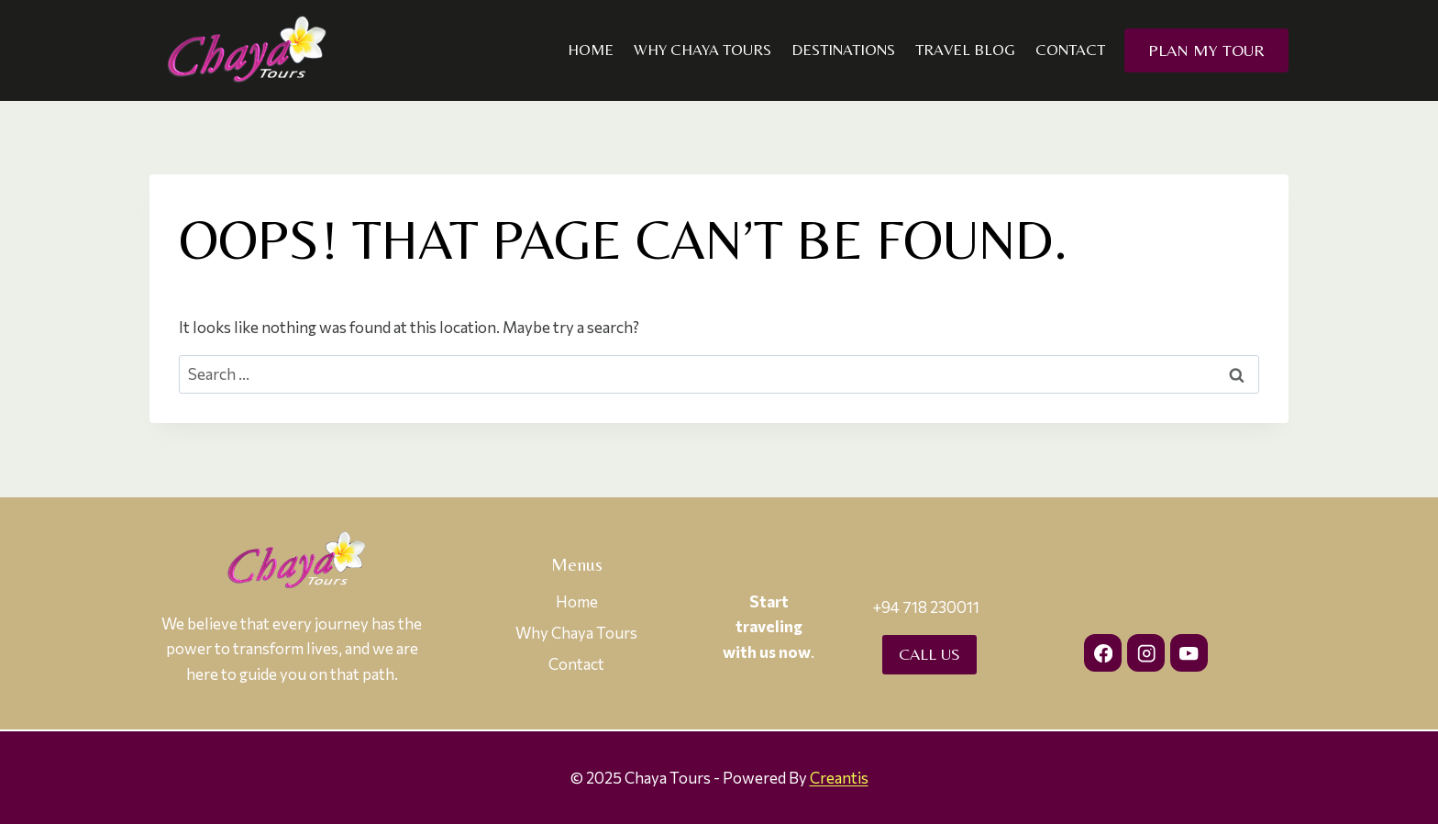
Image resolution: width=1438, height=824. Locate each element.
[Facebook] (1103, 653)
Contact (1070, 49)
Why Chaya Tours (702, 49)
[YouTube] (1189, 653)
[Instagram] (1146, 653)
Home (591, 49)
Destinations (843, 49)
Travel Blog (965, 49)
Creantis (839, 777)
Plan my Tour (1206, 50)
